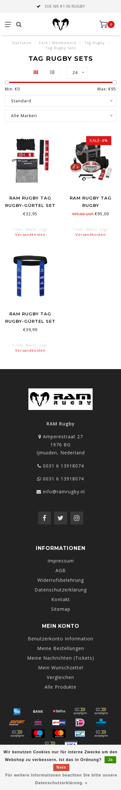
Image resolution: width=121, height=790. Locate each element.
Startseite (22, 42)
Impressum (60, 561)
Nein (61, 767)
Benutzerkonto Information (60, 639)
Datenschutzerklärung (61, 590)
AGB (60, 570)
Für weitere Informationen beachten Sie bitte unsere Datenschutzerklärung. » (61, 779)
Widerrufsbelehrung (60, 580)
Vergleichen (60, 677)
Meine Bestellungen (60, 648)
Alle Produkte (60, 687)
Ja (110, 759)
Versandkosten (30, 234)
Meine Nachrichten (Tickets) (60, 658)
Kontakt (60, 599)
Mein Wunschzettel (60, 668)
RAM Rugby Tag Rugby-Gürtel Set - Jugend (30, 205)
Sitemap (60, 609)
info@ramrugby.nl (64, 491)
